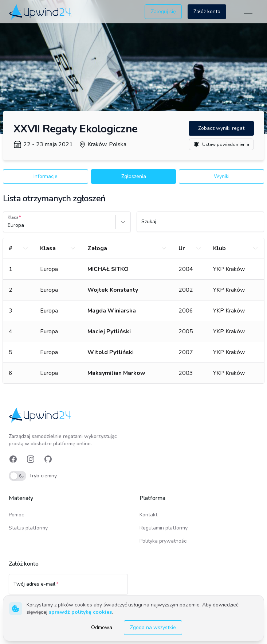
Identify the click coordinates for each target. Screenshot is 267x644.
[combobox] (8, 225)
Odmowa (101, 627)
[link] (40, 11)
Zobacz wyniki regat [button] (221, 128)
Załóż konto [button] (206, 11)
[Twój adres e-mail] (68, 587)
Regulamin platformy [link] (164, 527)
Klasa (13, 217)
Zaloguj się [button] (163, 11)
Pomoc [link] (16, 514)
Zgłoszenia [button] (133, 176)
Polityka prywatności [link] (164, 541)
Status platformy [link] (28, 527)
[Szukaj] (200, 225)
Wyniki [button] (221, 176)
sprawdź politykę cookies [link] (80, 612)
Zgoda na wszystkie (153, 627)
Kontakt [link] (148, 514)
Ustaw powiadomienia (221, 144)
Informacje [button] (46, 176)
